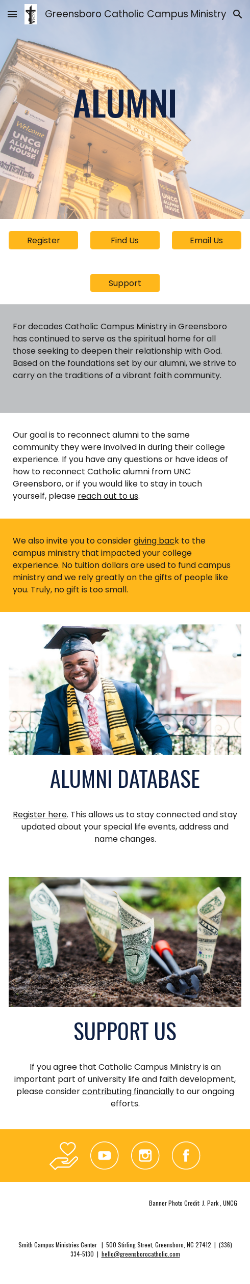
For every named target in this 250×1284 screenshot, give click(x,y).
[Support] (125, 283)
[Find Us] (125, 240)
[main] (125, 102)
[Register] (43, 240)
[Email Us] (206, 240)
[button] (12, 14)
